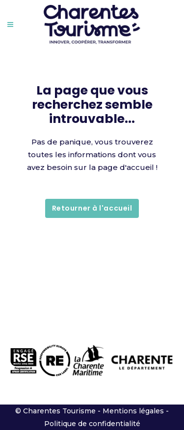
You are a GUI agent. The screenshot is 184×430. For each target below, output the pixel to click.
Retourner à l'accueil (92, 208)
